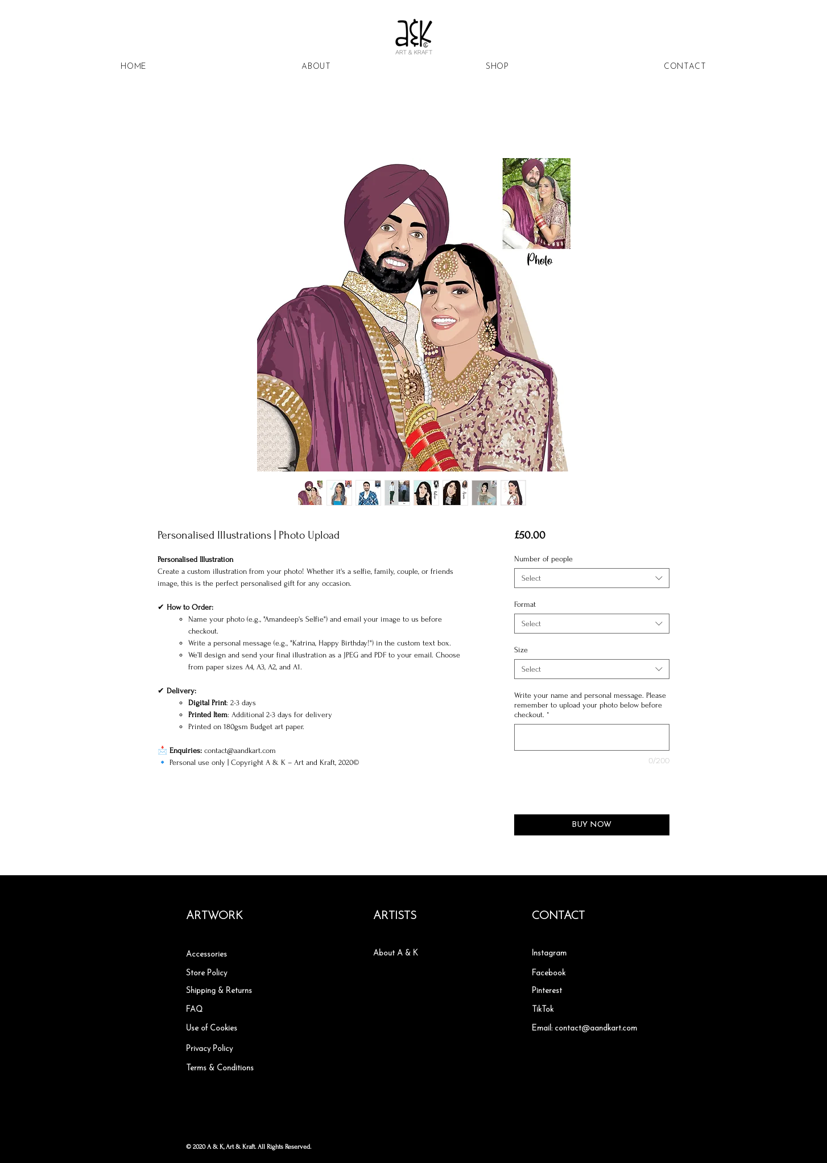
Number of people (543, 558)
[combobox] (591, 578)
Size (521, 649)
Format (525, 604)
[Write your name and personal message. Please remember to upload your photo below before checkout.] (592, 737)
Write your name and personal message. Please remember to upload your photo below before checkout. (590, 705)
